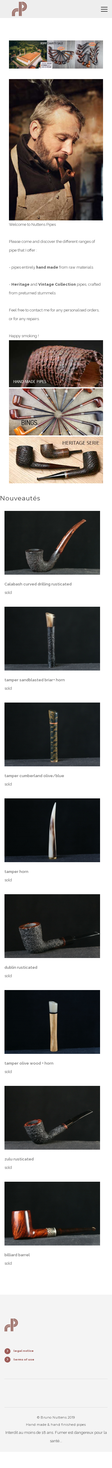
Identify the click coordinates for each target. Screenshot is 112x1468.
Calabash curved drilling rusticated (38, 584)
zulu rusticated (19, 1159)
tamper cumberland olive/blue (34, 776)
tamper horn (16, 871)
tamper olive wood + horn (28, 1063)
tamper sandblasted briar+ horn (34, 680)
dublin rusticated (20, 967)
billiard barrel (17, 1255)
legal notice (23, 1350)
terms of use (23, 1359)
